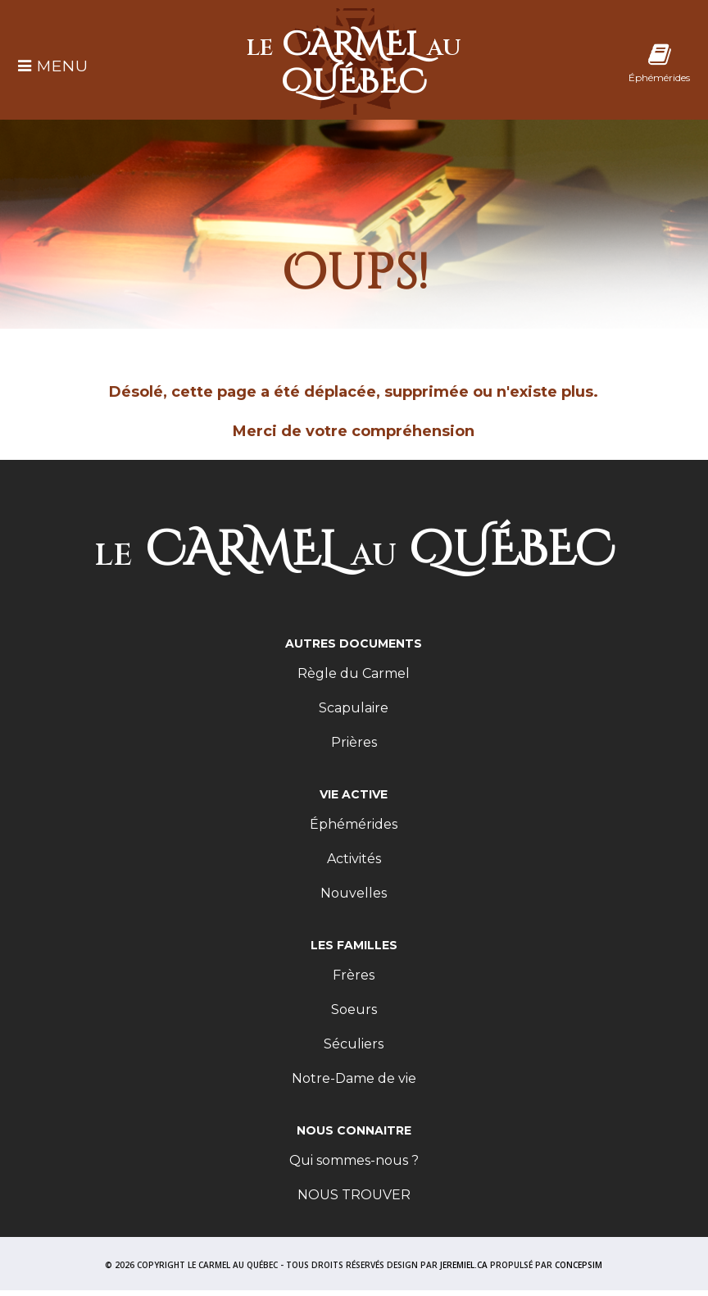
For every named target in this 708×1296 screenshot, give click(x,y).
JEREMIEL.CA (464, 1265)
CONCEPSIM (578, 1265)
